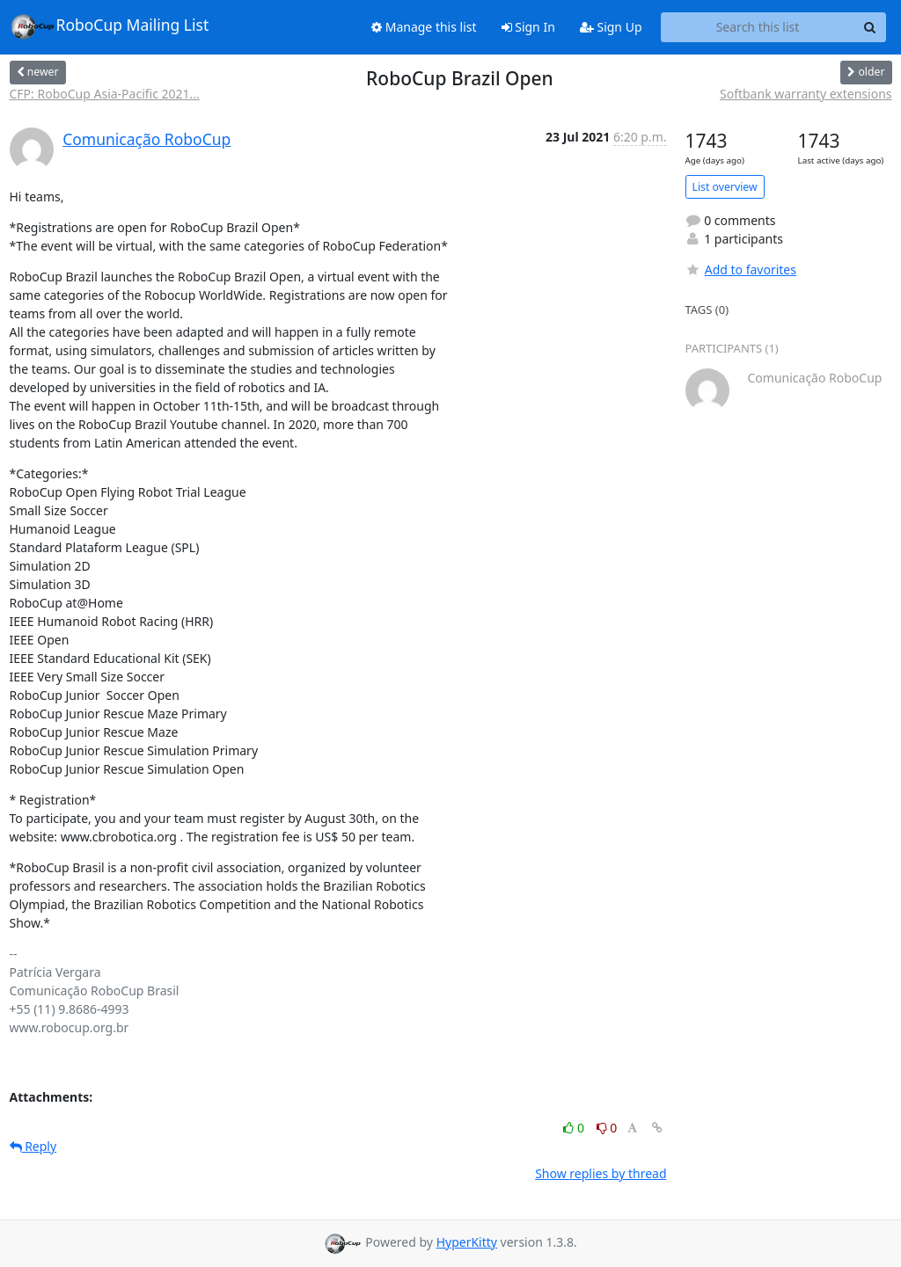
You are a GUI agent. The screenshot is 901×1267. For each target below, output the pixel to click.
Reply (33, 1146)
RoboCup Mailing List (109, 26)
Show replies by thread (600, 1173)
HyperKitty (466, 1242)
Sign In (528, 26)
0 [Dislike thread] (607, 1127)
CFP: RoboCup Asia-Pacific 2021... (105, 93)
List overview (725, 186)
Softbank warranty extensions (806, 93)
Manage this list (424, 26)
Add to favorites (740, 269)
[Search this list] (758, 27)
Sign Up (611, 26)
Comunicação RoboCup (146, 138)
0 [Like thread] (575, 1127)
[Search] (870, 27)
